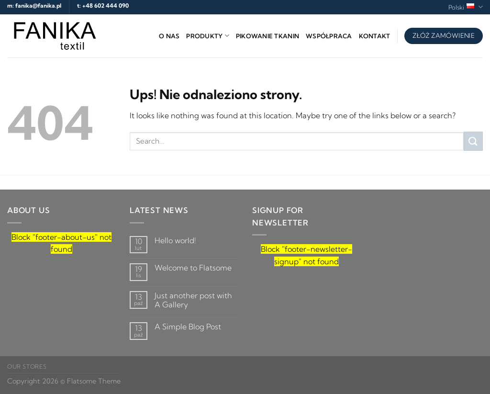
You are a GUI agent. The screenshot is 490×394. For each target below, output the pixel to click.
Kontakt (374, 36)
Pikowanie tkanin (267, 36)
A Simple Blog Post (188, 326)
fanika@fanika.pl (38, 5)
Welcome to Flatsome (193, 267)
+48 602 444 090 (105, 5)
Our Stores (26, 366)
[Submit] (473, 141)
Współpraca (329, 36)
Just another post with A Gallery (193, 300)
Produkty (207, 35)
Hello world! (175, 240)
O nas (169, 36)
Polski (465, 6)
